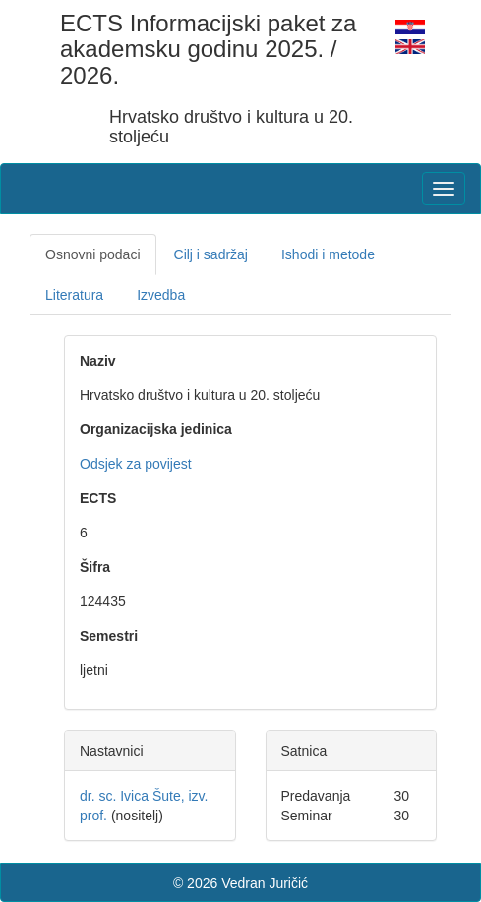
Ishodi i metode (328, 254)
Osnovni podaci (93, 254)
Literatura (74, 295)
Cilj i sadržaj (211, 254)
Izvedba (161, 295)
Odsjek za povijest (136, 464)
